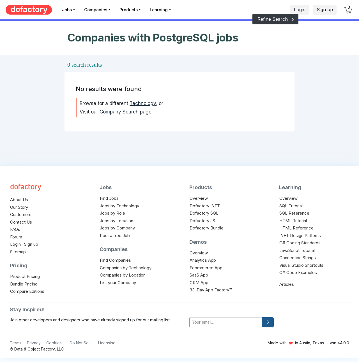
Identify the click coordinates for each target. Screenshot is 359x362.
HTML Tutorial (293, 220)
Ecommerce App (206, 267)
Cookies (54, 342)
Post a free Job (115, 235)
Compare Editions (27, 291)
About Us (19, 199)
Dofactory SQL (204, 213)
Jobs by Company (117, 228)
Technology (143, 103)
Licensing (107, 342)
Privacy (34, 342)
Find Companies (115, 260)
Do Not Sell (80, 342)
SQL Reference (294, 213)
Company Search (119, 112)
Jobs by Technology (119, 205)
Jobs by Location (116, 220)
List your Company (118, 282)
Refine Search (275, 19)
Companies (95, 9)
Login (299, 9)
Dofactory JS (202, 220)
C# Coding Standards (300, 242)
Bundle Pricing (24, 284)
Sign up (325, 9)
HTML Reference (296, 228)
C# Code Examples (298, 272)
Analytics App (203, 260)
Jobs (67, 9)
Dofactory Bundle (207, 228)
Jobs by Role (112, 213)
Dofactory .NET (205, 205)
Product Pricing (25, 276)
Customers (20, 214)
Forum (16, 237)
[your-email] (225, 322)
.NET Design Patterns (300, 235)
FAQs (15, 229)
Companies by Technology (125, 267)
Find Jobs (109, 198)
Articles (286, 284)
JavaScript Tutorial (297, 250)
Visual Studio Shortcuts (301, 265)
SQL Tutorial (291, 205)
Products (128, 9)
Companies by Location (123, 275)
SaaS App (199, 275)
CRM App (199, 282)
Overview (199, 198)
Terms (15, 342)
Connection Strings (297, 257)
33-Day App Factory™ (211, 290)
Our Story (19, 207)
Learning (159, 9)
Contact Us (21, 222)
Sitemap (18, 251)
